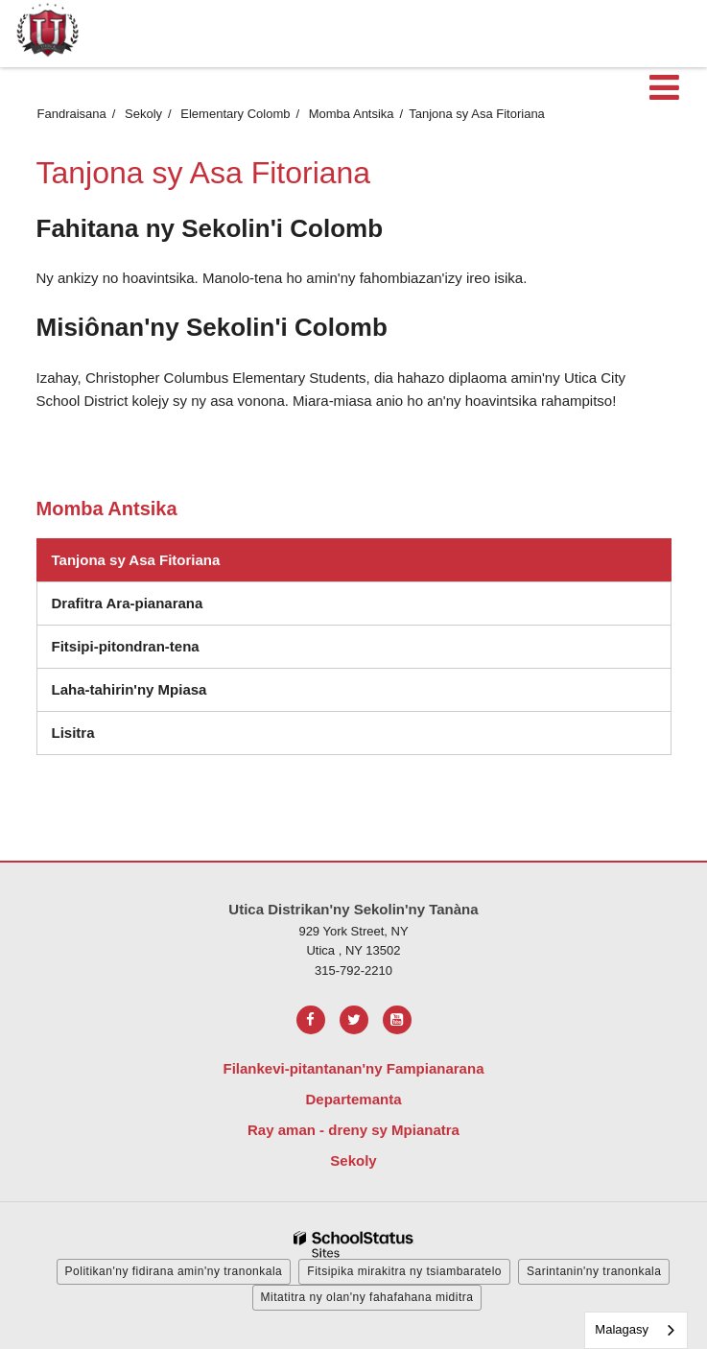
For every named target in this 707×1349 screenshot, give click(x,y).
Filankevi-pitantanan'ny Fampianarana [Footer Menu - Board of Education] (354, 1068)
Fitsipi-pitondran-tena (161, 651)
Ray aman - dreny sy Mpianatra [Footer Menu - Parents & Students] (353, 1130)
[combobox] (636, 1330)
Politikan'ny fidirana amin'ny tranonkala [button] (174, 1271)
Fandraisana (71, 113)
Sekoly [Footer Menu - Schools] (353, 1160)
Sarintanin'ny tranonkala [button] (594, 1271)
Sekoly (143, 113)
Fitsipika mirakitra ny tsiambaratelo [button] (404, 1271)
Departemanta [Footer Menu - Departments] (353, 1099)
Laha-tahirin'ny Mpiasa (129, 689)
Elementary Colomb (235, 113)
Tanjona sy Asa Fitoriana (136, 560)
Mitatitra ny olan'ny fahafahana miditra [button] (367, 1297)
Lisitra (109, 737)
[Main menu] (664, 86)
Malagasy (621, 1329)
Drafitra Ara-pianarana (127, 603)
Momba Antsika (351, 113)
